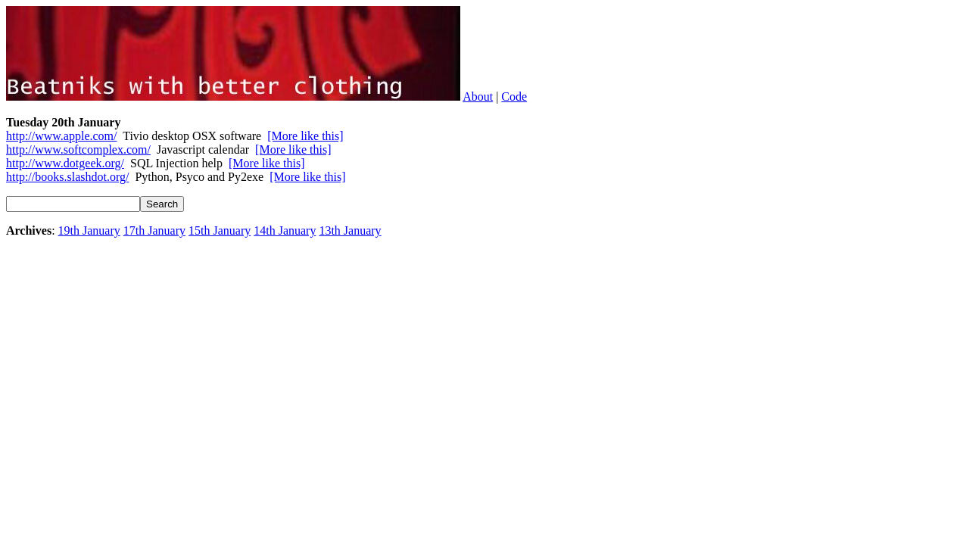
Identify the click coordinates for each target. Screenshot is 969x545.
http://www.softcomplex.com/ (78, 149)
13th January (350, 230)
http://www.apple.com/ (61, 135)
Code (514, 96)
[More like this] (305, 135)
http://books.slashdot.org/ (67, 176)
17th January (154, 230)
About (478, 96)
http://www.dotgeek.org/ (65, 163)
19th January (89, 230)
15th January (220, 230)
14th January (285, 230)
